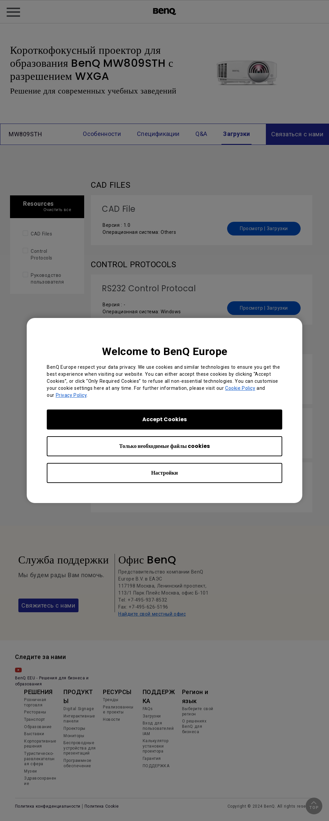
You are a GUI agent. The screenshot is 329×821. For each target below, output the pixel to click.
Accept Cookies (164, 419)
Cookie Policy (240, 388)
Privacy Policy (71, 395)
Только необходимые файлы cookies (164, 446)
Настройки (164, 473)
